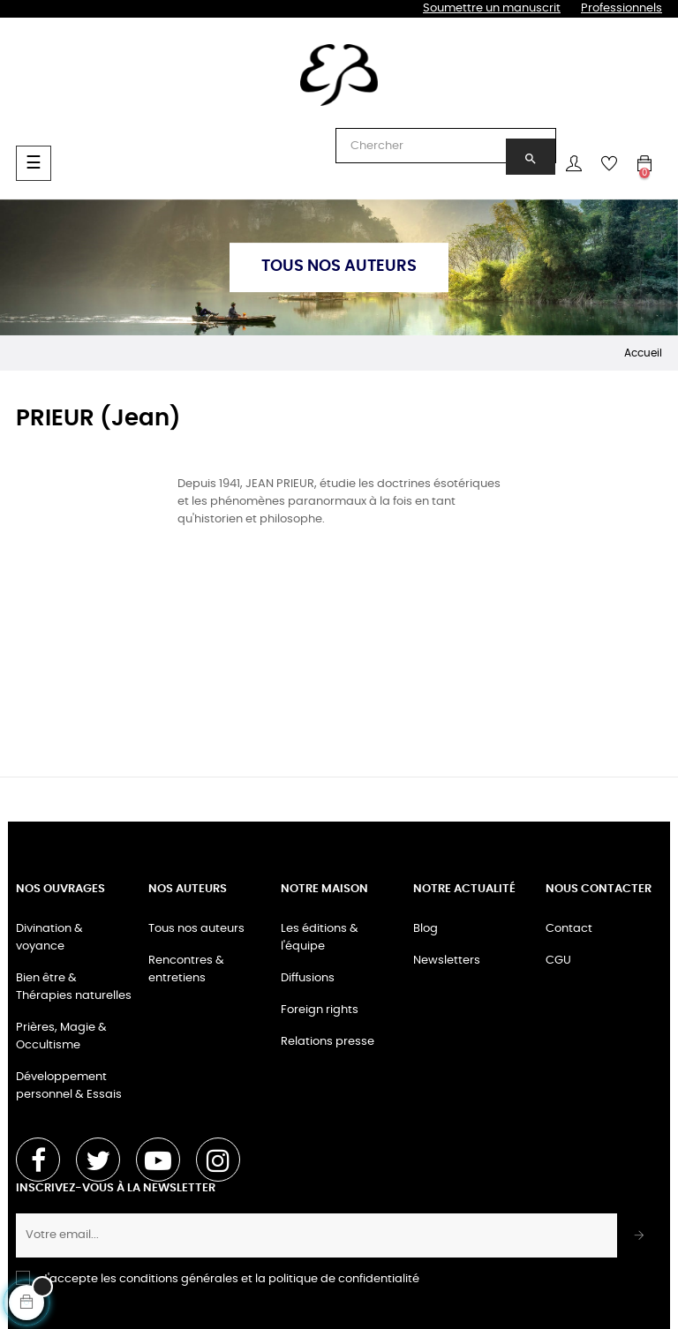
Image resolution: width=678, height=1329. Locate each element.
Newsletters (446, 960)
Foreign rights (319, 1010)
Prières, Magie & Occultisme (61, 1036)
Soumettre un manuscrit (492, 8)
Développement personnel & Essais (69, 1085)
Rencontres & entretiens (186, 969)
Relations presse (327, 1041)
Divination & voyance (49, 937)
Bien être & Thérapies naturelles (74, 987)
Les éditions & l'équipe (319, 937)
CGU (558, 960)
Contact (569, 929)
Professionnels (621, 8)
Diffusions (308, 978)
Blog (425, 929)
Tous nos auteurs (196, 929)
